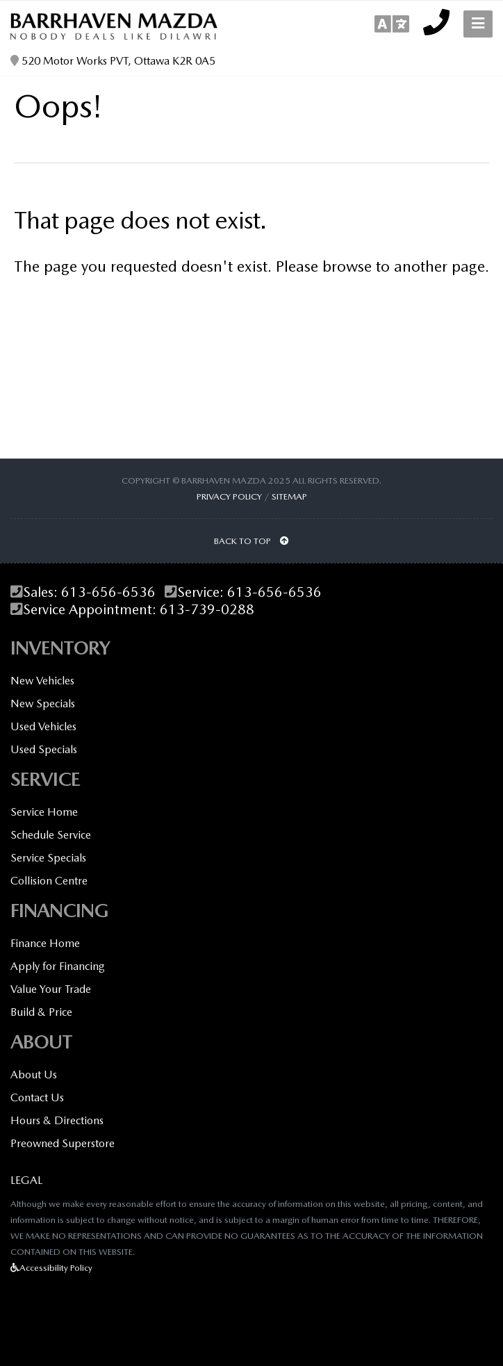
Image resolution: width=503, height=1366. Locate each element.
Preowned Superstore (62, 1143)
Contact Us (37, 1097)
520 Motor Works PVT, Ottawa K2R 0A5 (112, 61)
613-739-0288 (207, 610)
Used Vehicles (43, 726)
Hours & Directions (57, 1120)
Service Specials (48, 857)
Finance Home (45, 943)
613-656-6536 (108, 592)
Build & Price (41, 1012)
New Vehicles (42, 680)
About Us (33, 1074)
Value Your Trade (50, 989)
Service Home (44, 811)
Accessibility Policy (51, 1267)
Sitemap (289, 496)
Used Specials (43, 749)
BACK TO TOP (251, 541)
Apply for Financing (57, 966)
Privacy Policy (229, 496)
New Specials (42, 703)
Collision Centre (49, 880)
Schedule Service (50, 834)
